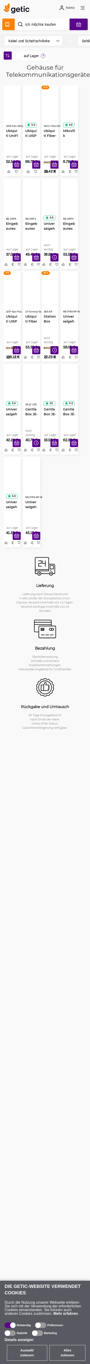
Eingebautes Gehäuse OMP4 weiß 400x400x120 (69, 228)
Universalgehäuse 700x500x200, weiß (69, 321)
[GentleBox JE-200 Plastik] (50, 389)
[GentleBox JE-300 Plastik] (31, 389)
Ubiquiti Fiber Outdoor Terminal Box (31, 321)
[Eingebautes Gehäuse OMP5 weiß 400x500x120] (12, 203)
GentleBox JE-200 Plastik (50, 414)
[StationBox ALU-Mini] (50, 296)
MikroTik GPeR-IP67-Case (69, 136)
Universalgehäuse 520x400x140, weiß (12, 507)
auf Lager (31, 56)
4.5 (49, 403)
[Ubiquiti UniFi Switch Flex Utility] (12, 110)
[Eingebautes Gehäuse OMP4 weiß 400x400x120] (69, 203)
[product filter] (29, 40)
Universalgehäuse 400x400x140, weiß (50, 228)
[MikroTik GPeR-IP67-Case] (69, 110)
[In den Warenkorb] (17, 165)
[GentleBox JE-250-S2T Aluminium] (69, 389)
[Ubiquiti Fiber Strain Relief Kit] (50, 110)
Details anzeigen (19, 1340)
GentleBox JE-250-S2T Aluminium (69, 414)
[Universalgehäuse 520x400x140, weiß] (12, 482)
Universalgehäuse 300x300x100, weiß (12, 414)
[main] (17, 9)
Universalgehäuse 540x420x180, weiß (31, 507)
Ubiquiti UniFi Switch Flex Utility (12, 136)
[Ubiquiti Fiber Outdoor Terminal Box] (31, 296)
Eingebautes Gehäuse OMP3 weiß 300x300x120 (31, 228)
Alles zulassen (67, 1352)
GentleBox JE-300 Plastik (31, 414)
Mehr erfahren (65, 1314)
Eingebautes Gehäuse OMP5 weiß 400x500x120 (12, 228)
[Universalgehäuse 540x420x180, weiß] (31, 482)
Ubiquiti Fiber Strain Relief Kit (50, 136)
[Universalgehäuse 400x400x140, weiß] (50, 203)
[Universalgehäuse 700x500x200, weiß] (69, 296)
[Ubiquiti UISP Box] (31, 110)
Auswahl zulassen (27, 1352)
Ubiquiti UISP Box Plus (11, 321)
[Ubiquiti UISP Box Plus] (12, 296)
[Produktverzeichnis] (8, 24)
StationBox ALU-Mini (50, 321)
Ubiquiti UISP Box (31, 136)
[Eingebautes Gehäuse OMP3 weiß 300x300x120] (31, 203)
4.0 (68, 125)
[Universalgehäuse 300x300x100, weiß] (12, 389)
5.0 (31, 125)
